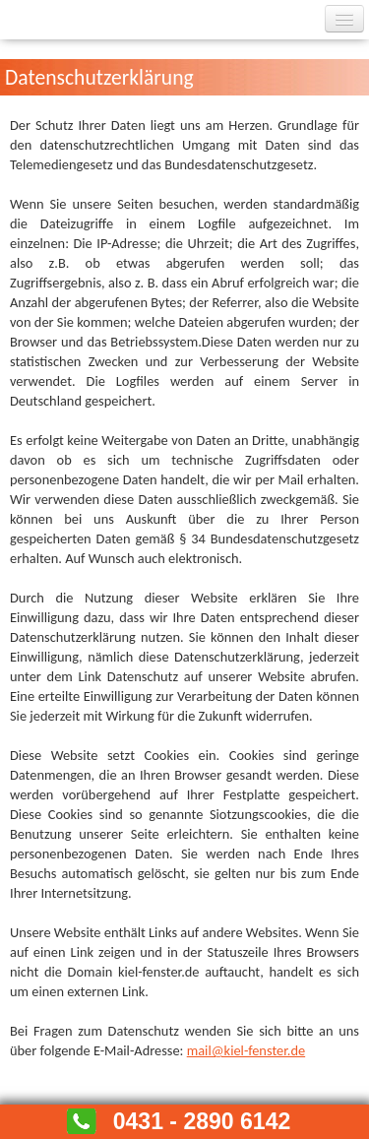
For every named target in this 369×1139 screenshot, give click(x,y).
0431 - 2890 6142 (202, 1121)
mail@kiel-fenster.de (246, 1050)
